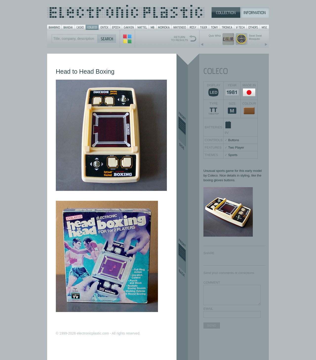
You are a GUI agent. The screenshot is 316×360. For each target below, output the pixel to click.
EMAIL (208, 309)
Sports (232, 155)
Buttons (233, 140)
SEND (211, 325)
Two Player (236, 147)
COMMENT (211, 282)
